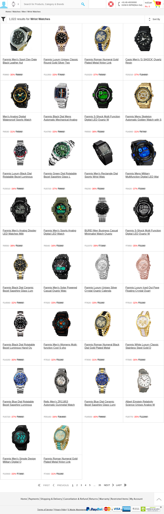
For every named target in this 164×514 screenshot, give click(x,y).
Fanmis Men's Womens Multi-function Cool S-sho (60, 346)
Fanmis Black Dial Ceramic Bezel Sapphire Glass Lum (18, 289)
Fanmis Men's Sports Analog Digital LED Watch (60, 232)
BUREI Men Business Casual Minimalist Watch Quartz (101, 232)
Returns (93, 499)
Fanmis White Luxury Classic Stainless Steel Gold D (142, 346)
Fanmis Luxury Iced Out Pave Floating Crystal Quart (142, 289)
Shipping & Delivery (51, 499)
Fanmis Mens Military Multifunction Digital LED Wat (142, 175)
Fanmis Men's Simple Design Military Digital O (19, 460)
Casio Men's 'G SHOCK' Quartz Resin (143, 61)
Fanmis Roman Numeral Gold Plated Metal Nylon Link (102, 61)
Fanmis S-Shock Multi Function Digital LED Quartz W (102, 118)
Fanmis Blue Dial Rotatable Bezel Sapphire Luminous (18, 403)
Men (24, 12)
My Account (136, 499)
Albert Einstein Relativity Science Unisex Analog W (140, 403)
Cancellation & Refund (76, 499)
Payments (34, 499)
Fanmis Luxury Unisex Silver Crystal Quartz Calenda (101, 289)
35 (99, 485)
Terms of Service (45, 510)
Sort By (154, 19)
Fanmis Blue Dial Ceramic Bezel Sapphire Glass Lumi (100, 403)
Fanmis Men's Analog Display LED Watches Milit (19, 232)
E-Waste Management (78, 510)
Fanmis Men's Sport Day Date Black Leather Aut (20, 61)
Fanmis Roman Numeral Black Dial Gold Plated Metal (102, 346)
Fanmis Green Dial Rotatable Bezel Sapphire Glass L (60, 175)
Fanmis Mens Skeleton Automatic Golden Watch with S (143, 118)
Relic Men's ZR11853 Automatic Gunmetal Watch (59, 403)
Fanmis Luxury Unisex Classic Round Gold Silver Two (61, 61)
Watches (16, 12)
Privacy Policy (60, 510)
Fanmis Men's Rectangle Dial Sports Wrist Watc (101, 175)
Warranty (104, 499)
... (94, 485)
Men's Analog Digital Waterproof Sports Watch (17, 118)
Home (8, 12)
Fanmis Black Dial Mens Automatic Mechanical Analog (60, 118)
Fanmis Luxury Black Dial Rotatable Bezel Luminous (18, 175)
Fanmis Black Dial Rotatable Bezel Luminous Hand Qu (19, 346)
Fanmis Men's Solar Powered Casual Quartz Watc (60, 289)
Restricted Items (119, 499)
